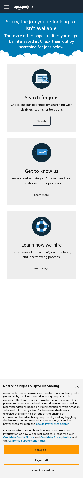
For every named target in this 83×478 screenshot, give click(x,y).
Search (41, 121)
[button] (7, 6)
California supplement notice (27, 440)
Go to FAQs (41, 268)
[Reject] (41, 460)
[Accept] (41, 449)
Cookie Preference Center (52, 423)
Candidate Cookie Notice (18, 437)
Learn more (41, 194)
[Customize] (41, 470)
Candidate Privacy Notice (55, 437)
